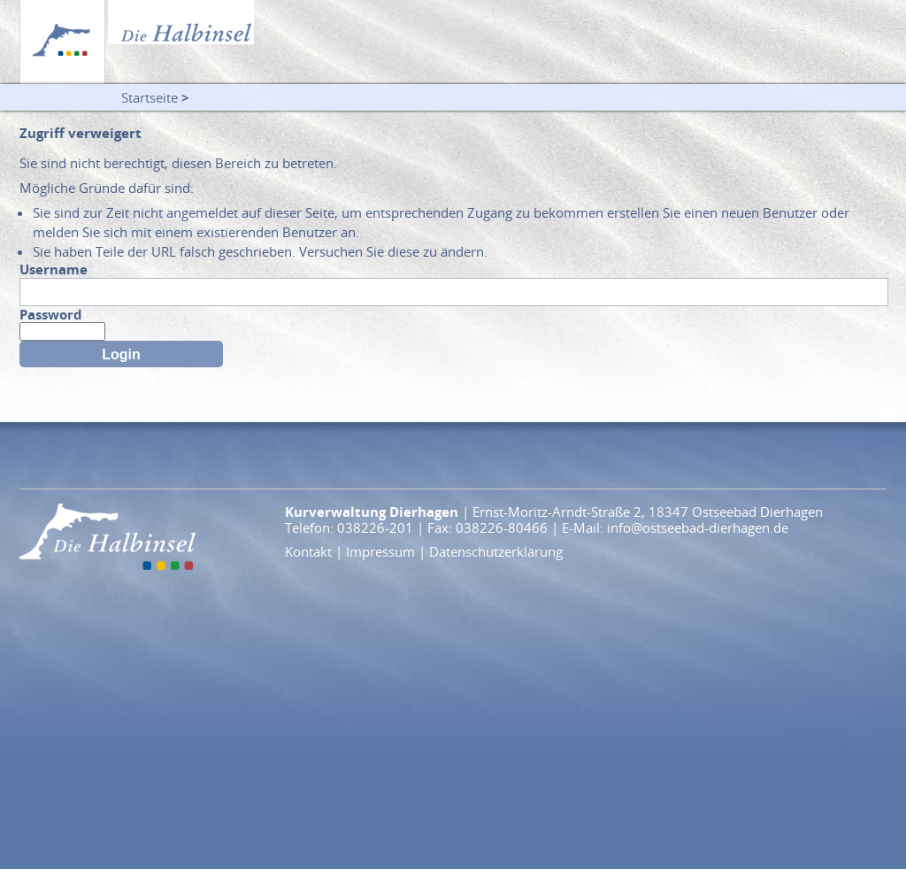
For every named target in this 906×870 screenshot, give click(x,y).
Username (53, 269)
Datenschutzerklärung (496, 551)
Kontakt (308, 551)
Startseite (149, 97)
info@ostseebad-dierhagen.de (697, 527)
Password (50, 314)
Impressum (380, 551)
